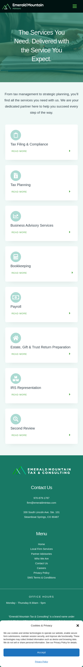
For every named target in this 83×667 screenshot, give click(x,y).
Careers (41, 568)
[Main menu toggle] (75, 6)
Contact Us (41, 563)
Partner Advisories (41, 553)
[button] (77, 625)
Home (41, 544)
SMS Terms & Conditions (41, 577)
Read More (19, 151)
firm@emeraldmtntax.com (41, 502)
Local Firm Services (41, 549)
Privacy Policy (41, 662)
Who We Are (41, 558)
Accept (41, 652)
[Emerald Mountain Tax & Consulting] (22, 6)
